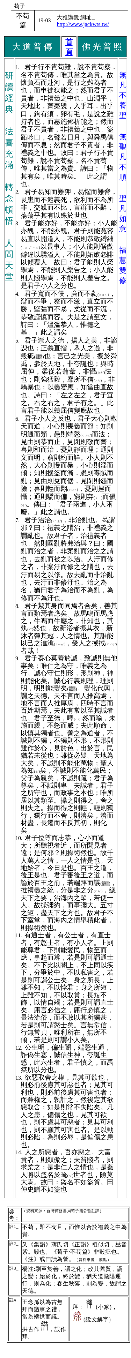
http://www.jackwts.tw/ (83, 24)
